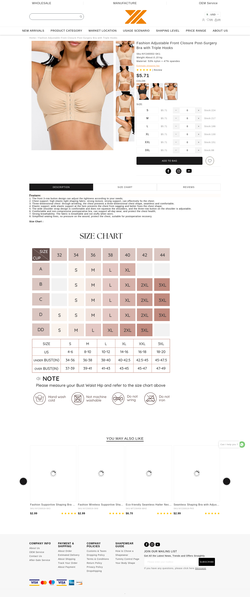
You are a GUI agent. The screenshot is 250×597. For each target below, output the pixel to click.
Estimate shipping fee (148, 66)
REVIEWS (189, 187)
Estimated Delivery (69, 555)
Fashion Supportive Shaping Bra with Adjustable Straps (53, 504)
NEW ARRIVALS (33, 30)
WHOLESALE (41, 3)
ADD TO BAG (169, 161)
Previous (23, 481)
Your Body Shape (125, 563)
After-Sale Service (39, 560)
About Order (65, 551)
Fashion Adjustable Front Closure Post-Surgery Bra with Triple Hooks (77, 38)
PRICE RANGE (196, 30)
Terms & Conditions (98, 559)
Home (32, 38)
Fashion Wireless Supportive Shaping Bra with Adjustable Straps (101, 504)
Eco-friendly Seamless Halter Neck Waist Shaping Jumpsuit (149, 504)
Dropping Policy (96, 555)
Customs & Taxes (97, 551)
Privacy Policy (95, 567)
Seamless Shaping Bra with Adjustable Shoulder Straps (197, 504)
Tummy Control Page (127, 559)
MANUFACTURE (125, 3)
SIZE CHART (125, 187)
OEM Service (36, 552)
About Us (34, 548)
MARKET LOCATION (103, 30)
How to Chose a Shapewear (124, 553)
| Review (157, 70)
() (210, 19)
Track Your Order (67, 563)
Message (200, 568)
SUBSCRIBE (207, 562)
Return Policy (94, 563)
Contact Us (35, 556)
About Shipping (66, 559)
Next (226, 481)
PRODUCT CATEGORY (66, 30)
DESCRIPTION (61, 187)
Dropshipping (94, 571)
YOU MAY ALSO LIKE (125, 439)
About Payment (66, 567)
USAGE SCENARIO (136, 30)
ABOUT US (220, 30)
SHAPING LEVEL (168, 30)
